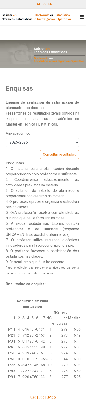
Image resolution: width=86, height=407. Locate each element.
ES (45, 4)
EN (50, 4)
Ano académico (18, 133)
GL (39, 4)
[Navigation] (82, 17)
